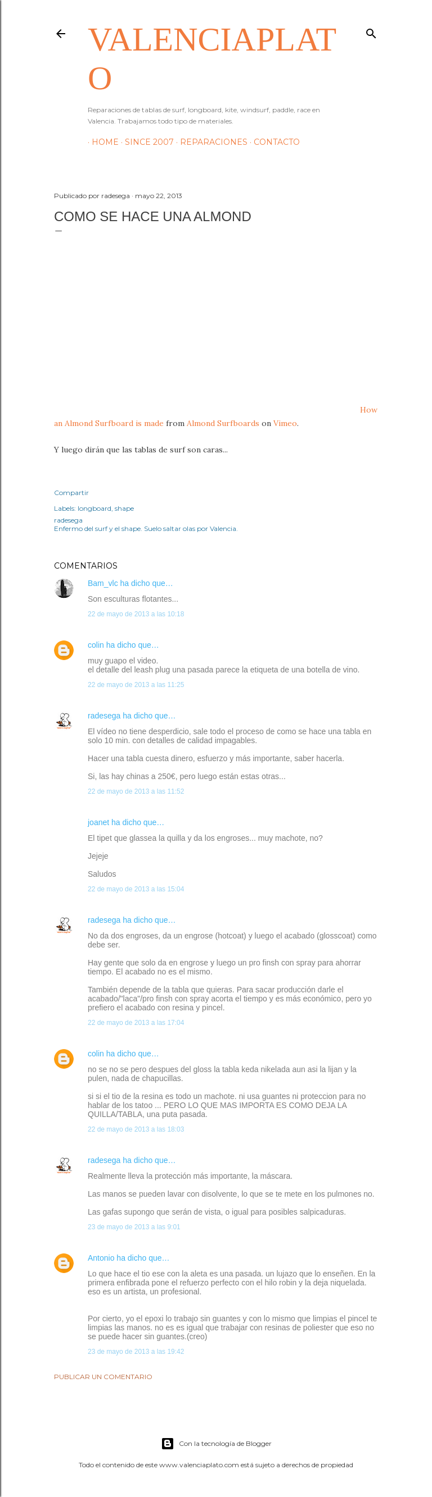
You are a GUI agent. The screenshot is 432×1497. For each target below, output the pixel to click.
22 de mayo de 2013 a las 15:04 (136, 889)
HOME (101, 142)
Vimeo (285, 423)
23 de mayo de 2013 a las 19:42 (136, 1352)
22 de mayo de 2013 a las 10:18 (136, 614)
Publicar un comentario (103, 1376)
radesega (104, 715)
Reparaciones (210, 142)
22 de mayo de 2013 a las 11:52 (136, 791)
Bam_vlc (103, 583)
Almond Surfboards (223, 423)
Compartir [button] (71, 492)
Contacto (273, 142)
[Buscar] (371, 31)
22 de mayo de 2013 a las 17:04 (136, 1023)
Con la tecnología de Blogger (216, 1443)
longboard (94, 508)
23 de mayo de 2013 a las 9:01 (134, 1227)
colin (96, 644)
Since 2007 (145, 142)
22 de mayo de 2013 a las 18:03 (136, 1129)
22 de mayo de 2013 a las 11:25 (136, 685)
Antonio (101, 1257)
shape (124, 508)
